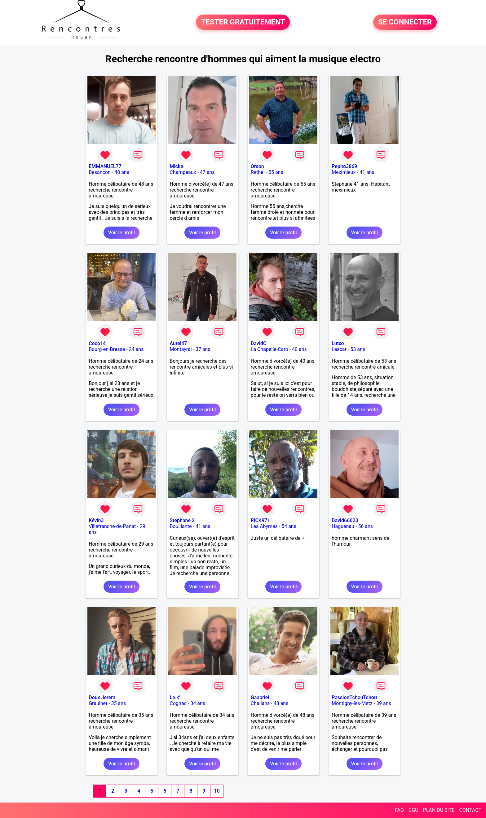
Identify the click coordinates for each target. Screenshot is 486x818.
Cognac (178, 703)
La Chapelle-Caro (269, 349)
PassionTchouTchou (354, 697)
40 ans (299, 349)
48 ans (121, 172)
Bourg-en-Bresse (107, 349)
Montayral (181, 349)
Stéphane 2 (182, 520)
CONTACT (470, 810)
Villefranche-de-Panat (112, 526)
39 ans (383, 703)
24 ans (136, 349)
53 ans (357, 349)
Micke (176, 166)
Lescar (339, 349)
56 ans (365, 526)
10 (217, 791)
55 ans (275, 172)
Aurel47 (178, 343)
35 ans (118, 703)
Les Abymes (264, 526)
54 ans (288, 526)
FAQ (399, 810)
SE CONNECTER (405, 22)
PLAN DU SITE (439, 810)
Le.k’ (175, 697)
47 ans (207, 172)
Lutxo (338, 343)
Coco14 (97, 343)
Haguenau (343, 526)
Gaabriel (260, 697)
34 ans (197, 703)
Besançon (100, 172)
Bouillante (181, 526)
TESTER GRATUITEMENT (243, 22)
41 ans (367, 172)
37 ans (203, 349)
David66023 (345, 520)
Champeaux (183, 172)
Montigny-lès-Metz (352, 703)
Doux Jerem (102, 697)
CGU (413, 810)
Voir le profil (121, 233)
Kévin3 (96, 520)
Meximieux (344, 172)
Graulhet (98, 703)
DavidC (258, 343)
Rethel (258, 172)
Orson (257, 166)
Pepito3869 (344, 166)
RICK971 (260, 520)
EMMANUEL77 (105, 166)
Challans (260, 703)
